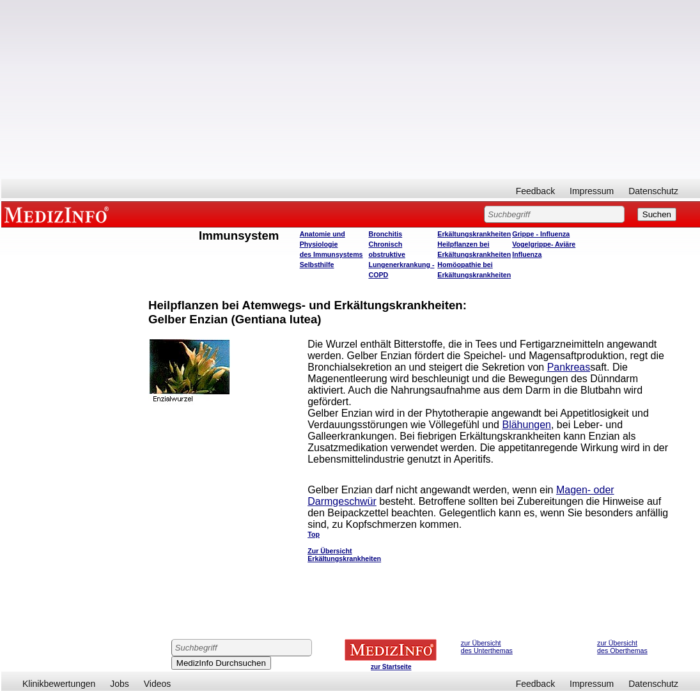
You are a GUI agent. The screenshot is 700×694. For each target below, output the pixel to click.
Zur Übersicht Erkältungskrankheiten (344, 554)
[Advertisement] (350, 89)
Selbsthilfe (317, 264)
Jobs (119, 684)
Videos (157, 684)
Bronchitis (385, 234)
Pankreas (569, 367)
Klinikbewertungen (58, 684)
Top (313, 534)
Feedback (535, 191)
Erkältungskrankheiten (474, 234)
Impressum (592, 191)
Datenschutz (653, 191)
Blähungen (526, 424)
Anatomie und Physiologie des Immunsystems (331, 244)
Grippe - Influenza (541, 234)
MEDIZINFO (58, 214)
